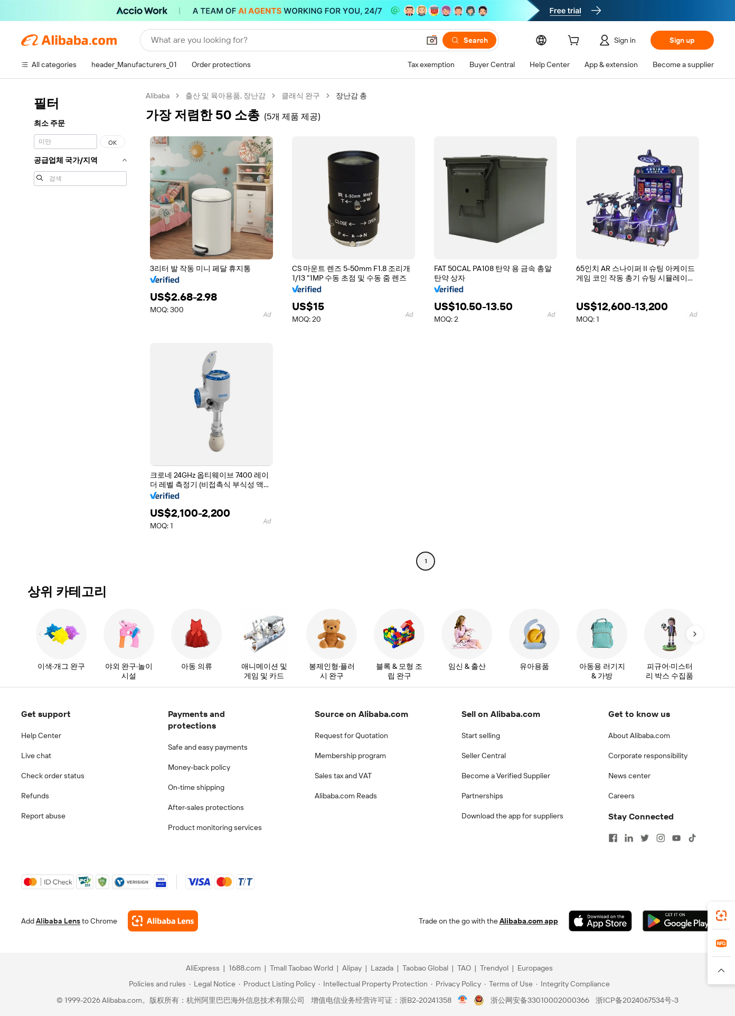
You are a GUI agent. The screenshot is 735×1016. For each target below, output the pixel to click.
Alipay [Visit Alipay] (352, 968)
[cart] (575, 42)
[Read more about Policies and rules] (156, 984)
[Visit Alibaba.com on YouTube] (676, 838)
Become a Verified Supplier (505, 775)
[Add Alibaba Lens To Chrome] (163, 920)
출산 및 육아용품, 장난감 (225, 95)
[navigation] (80, 330)
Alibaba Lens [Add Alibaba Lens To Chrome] (58, 921)
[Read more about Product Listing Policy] (277, 984)
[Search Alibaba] (284, 40)
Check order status (52, 775)
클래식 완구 (300, 95)
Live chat (36, 755)
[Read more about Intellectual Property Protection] (373, 984)
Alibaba (157, 95)
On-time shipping (196, 787)
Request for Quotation (351, 735)
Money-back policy (199, 767)
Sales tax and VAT (343, 775)
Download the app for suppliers (512, 816)
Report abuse (43, 816)
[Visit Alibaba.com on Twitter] (644, 838)
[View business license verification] (463, 1000)
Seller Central (483, 755)
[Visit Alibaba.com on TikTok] (692, 838)
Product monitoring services (215, 827)
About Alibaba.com (639, 735)
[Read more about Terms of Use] (508, 984)
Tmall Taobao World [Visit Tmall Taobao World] (301, 968)
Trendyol (494, 968)
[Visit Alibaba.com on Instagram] (660, 838)
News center (629, 775)
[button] (432, 40)
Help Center (41, 735)
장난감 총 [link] (351, 95)
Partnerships (482, 795)
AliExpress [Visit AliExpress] (203, 968)
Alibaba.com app (529, 921)
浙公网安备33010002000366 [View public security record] (540, 1000)
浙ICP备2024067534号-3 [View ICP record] (637, 1000)
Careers (621, 795)
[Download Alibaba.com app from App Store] (600, 920)
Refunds (35, 795)
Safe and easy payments (208, 747)
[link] (721, 915)
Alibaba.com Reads (346, 795)
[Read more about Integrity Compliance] (573, 984)
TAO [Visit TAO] (464, 968)
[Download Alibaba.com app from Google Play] (678, 920)
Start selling (480, 735)
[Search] (469, 40)
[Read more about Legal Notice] (212, 984)
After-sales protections (206, 807)
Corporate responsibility (647, 755)
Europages (535, 968)
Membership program (350, 755)
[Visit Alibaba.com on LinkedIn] (629, 838)
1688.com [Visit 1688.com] (245, 968)
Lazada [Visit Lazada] (382, 968)
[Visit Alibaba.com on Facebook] (613, 838)
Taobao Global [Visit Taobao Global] (425, 968)
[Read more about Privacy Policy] (456, 984)
